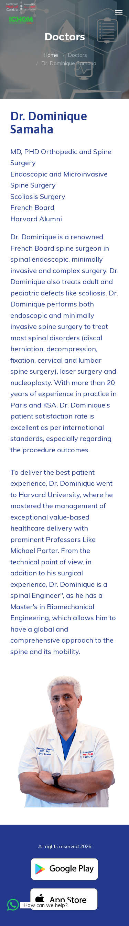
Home (50, 55)
